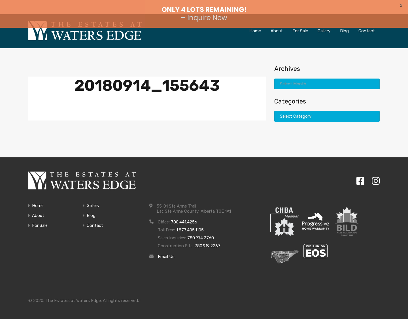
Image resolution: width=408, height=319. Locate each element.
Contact (95, 221)
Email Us (166, 251)
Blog (91, 211)
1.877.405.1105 (190, 225)
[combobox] (327, 78)
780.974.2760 (200, 233)
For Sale (40, 221)
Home (38, 201)
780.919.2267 (207, 241)
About (38, 211)
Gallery (93, 201)
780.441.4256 (184, 217)
